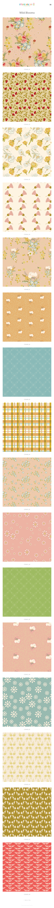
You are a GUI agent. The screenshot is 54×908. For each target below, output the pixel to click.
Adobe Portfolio (29, 905)
